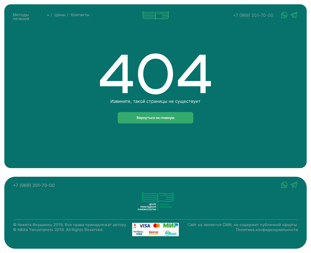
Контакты (80, 15)
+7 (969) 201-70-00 (253, 15)
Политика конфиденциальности (267, 229)
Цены (60, 15)
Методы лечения (21, 17)
